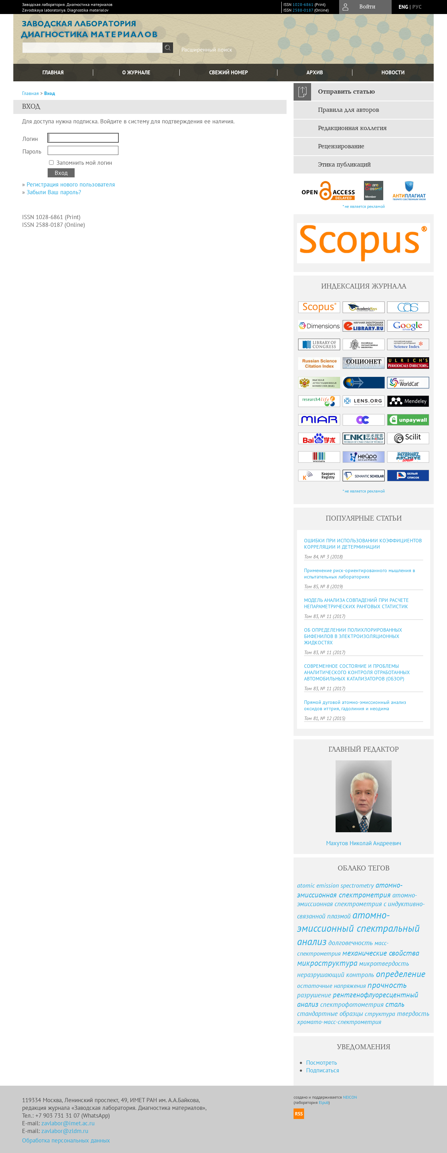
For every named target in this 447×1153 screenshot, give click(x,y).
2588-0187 (303, 10)
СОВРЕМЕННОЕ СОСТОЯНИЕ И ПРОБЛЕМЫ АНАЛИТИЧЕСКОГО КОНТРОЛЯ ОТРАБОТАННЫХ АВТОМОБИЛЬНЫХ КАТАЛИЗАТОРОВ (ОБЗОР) (357, 672)
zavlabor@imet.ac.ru (68, 1123)
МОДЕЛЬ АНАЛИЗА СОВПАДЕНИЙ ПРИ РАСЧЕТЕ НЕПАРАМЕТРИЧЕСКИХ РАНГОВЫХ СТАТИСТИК (356, 603)
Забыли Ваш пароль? (54, 192)
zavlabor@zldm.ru (64, 1131)
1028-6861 (303, 4)
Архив (315, 72)
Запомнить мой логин (84, 163)
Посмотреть (321, 1062)
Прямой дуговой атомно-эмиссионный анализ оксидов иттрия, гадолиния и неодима (355, 705)
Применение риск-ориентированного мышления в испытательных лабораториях (359, 573)
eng (403, 7)
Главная (53, 72)
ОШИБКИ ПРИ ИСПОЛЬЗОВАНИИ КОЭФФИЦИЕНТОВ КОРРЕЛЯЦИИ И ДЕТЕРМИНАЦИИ (363, 543)
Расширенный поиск (206, 49)
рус (416, 7)
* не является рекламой (364, 206)
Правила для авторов (348, 110)
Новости (393, 72)
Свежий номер (228, 72)
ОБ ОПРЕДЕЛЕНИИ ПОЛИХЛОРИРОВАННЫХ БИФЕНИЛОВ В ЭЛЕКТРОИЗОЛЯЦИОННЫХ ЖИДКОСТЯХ (353, 636)
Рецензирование (341, 146)
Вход (49, 93)
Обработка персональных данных (66, 1140)
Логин (30, 139)
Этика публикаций (344, 165)
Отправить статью (346, 92)
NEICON (350, 1097)
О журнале (136, 72)
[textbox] (92, 47)
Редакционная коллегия (352, 128)
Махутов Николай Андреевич (363, 843)
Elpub (324, 1102)
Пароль (31, 151)
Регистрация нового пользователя (71, 184)
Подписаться (322, 1070)
